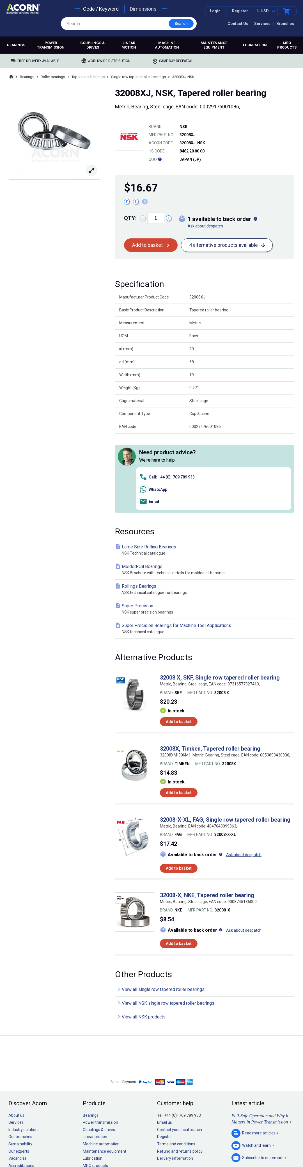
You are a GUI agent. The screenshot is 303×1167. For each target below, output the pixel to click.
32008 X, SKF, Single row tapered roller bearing (220, 598)
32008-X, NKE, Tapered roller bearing (207, 815)
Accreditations (21, 1086)
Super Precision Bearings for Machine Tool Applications (206, 549)
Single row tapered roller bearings (138, 77)
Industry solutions (24, 1050)
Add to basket (147, 245)
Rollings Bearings (206, 510)
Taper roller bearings (88, 77)
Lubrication (255, 45)
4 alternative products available (223, 245)
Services (262, 23)
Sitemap (113, 1146)
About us (16, 1036)
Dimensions (143, 9)
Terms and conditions (176, 1065)
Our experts (18, 1072)
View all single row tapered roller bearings (163, 910)
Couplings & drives (92, 45)
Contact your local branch (179, 1050)
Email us (164, 1043)
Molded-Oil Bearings (206, 490)
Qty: (130, 218)
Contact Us (238, 23)
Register (240, 11)
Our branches (20, 1057)
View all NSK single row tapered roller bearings (168, 924)
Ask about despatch (205, 226)
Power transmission (51, 45)
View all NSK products (144, 937)
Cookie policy (157, 1146)
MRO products (287, 45)
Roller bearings (53, 77)
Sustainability (20, 1065)
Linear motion (128, 45)
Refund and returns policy (180, 1072)
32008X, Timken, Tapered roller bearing (210, 669)
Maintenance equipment (214, 45)
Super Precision (206, 530)
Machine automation (167, 45)
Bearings (16, 45)
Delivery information (175, 1079)
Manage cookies (183, 1146)
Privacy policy (133, 1146)
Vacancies (17, 1079)
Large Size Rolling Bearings (206, 471)
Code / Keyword (101, 9)
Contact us (257, 1151)
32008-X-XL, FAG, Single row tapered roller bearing (225, 740)
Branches (285, 23)
